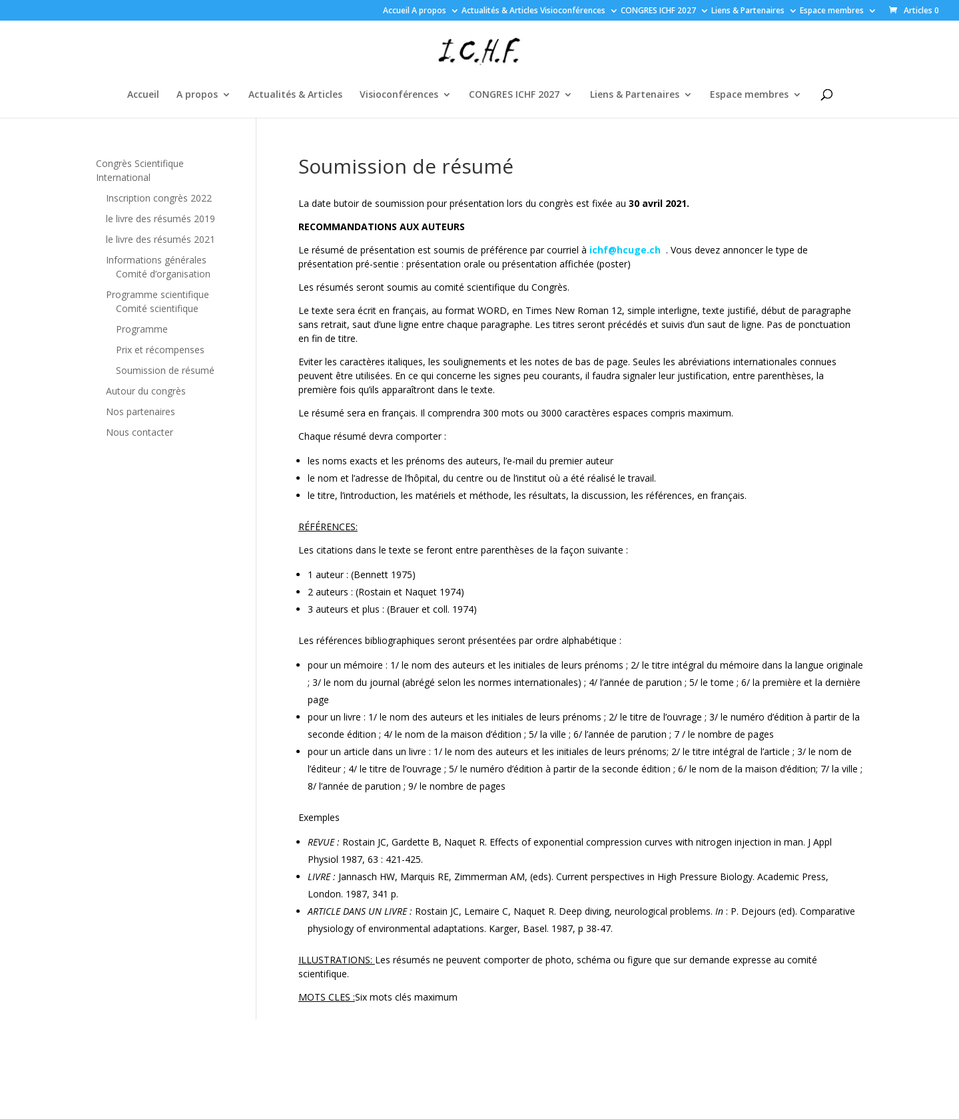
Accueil (396, 11)
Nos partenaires (140, 411)
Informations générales (156, 259)
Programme (142, 329)
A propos (429, 11)
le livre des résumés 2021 (160, 239)
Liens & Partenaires (748, 11)
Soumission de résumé (165, 370)
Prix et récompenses (160, 349)
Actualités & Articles (500, 11)
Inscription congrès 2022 (159, 198)
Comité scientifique (157, 308)
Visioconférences (572, 11)
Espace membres (832, 11)
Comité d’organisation (163, 273)
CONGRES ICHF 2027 (658, 11)
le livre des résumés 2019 (160, 218)
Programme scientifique (157, 294)
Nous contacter (139, 432)
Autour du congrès (146, 391)
